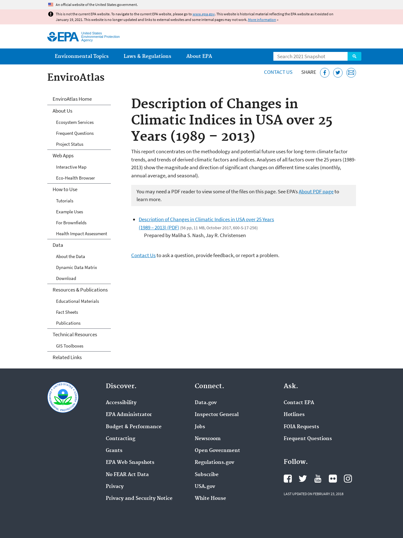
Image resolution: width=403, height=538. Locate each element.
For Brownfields (71, 223)
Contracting (120, 439)
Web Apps (63, 155)
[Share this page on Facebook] (325, 73)
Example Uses (69, 212)
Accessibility (121, 403)
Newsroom (208, 439)
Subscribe (207, 475)
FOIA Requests (301, 427)
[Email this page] (351, 73)
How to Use (65, 189)
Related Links (67, 357)
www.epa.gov (204, 14)
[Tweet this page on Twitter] (338, 73)
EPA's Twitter (303, 479)
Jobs (200, 427)
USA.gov (205, 487)
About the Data (70, 256)
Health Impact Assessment (81, 233)
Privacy (115, 487)
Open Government (217, 451)
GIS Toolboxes (69, 346)
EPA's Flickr (333, 479)
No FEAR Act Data (127, 475)
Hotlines (294, 415)
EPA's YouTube (318, 479)
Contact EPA (299, 403)
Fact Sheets (67, 312)
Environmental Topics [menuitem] (82, 56)
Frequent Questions (75, 133)
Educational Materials (77, 301)
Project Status (69, 144)
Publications (68, 323)
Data (58, 244)
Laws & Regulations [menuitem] (147, 56)
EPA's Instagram (348, 479)
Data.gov (206, 403)
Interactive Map (71, 167)
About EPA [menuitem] (199, 56)
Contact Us (278, 72)
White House (210, 498)
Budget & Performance (134, 427)
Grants (114, 451)
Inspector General (217, 415)
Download (66, 278)
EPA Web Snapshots (130, 462)
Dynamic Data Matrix (76, 267)
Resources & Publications (80, 289)
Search (354, 56)
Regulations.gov (214, 462)
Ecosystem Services (75, 122)
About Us (62, 110)
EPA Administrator (129, 415)
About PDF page (316, 191)
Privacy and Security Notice (139, 498)
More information (262, 19)
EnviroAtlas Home (72, 98)
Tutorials (64, 201)
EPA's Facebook (288, 479)
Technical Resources (75, 334)
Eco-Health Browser (75, 178)
